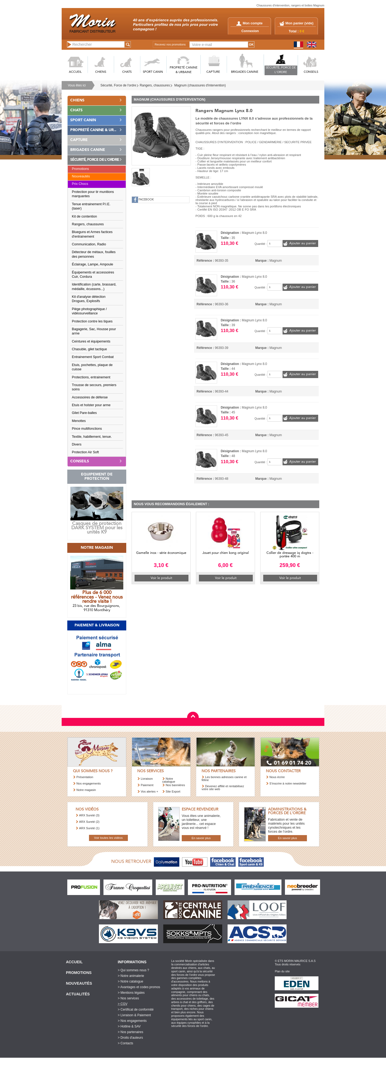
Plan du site (282, 971)
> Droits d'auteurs (130, 1038)
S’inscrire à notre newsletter (287, 783)
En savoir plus (201, 838)
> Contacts (125, 1043)
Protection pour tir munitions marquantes (93, 194)
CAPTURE (213, 72)
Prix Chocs (80, 184)
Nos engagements (88, 783)
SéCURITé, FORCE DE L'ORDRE (281, 70)
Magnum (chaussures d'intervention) (200, 85)
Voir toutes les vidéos (108, 837)
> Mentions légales (131, 993)
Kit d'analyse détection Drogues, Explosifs (89, 299)
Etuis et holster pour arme (91, 405)
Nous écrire (277, 777)
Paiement (147, 785)
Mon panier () (299, 23)
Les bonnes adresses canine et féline (224, 778)
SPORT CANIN (153, 72)
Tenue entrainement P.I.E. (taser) (91, 206)
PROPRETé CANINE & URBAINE (184, 70)
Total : (296, 31)
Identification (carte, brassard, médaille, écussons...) (94, 287)
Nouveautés (81, 176)
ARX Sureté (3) (89, 815)
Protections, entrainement (91, 377)
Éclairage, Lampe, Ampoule (92, 264)
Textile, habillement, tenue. (92, 437)
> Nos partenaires (130, 1032)
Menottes (79, 421)
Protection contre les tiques (92, 321)
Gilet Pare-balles (84, 413)
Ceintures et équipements (91, 341)
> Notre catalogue (130, 981)
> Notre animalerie (131, 976)
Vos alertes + (149, 791)
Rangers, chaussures (155, 85)
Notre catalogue (168, 780)
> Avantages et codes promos (139, 987)
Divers (76, 444)
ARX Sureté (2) (89, 821)
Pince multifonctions (87, 429)
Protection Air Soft (85, 452)
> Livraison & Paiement (134, 1015)
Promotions (80, 169)
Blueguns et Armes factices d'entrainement (92, 234)
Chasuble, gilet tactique (89, 349)
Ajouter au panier (302, 243)
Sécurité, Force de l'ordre (118, 85)
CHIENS (100, 72)
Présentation (84, 777)
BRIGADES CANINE (244, 72)
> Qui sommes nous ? (133, 970)
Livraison (147, 778)
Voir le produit (161, 578)
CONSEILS (311, 72)
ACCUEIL (75, 72)
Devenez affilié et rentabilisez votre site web (223, 788)
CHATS (127, 72)
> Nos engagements (132, 1021)
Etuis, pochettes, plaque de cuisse (92, 367)
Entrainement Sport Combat (93, 357)
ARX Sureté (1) (89, 828)
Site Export (173, 791)
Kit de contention (84, 216)
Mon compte (249, 23)
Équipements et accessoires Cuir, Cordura (93, 275)
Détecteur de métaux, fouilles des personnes (94, 254)
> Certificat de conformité (136, 1009)
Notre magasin (86, 789)
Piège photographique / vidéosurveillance (89, 311)
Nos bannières (175, 785)
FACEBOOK (146, 199)
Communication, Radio (89, 244)
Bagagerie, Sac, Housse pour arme (94, 331)
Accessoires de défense (90, 397)
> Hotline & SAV (129, 1026)
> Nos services (128, 998)
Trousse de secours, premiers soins (94, 387)
